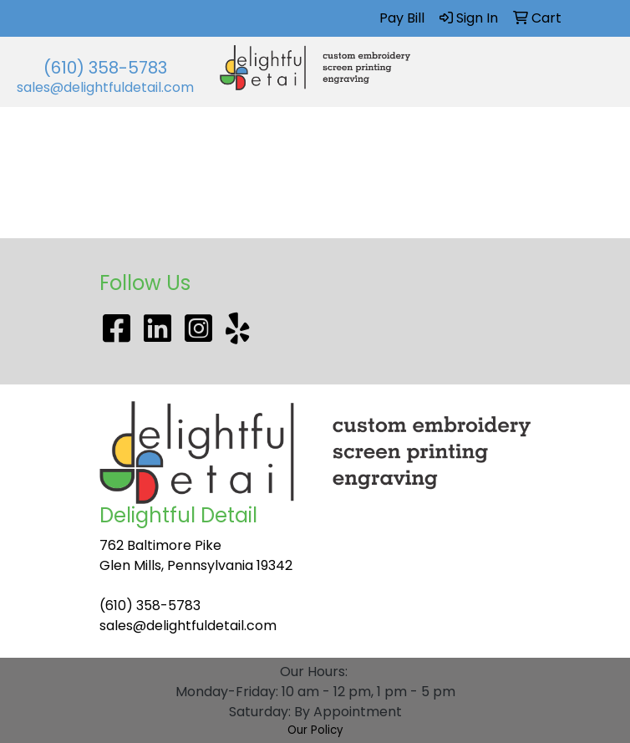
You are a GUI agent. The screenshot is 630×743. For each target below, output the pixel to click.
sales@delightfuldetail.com (105, 87)
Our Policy (315, 730)
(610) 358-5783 (105, 67)
